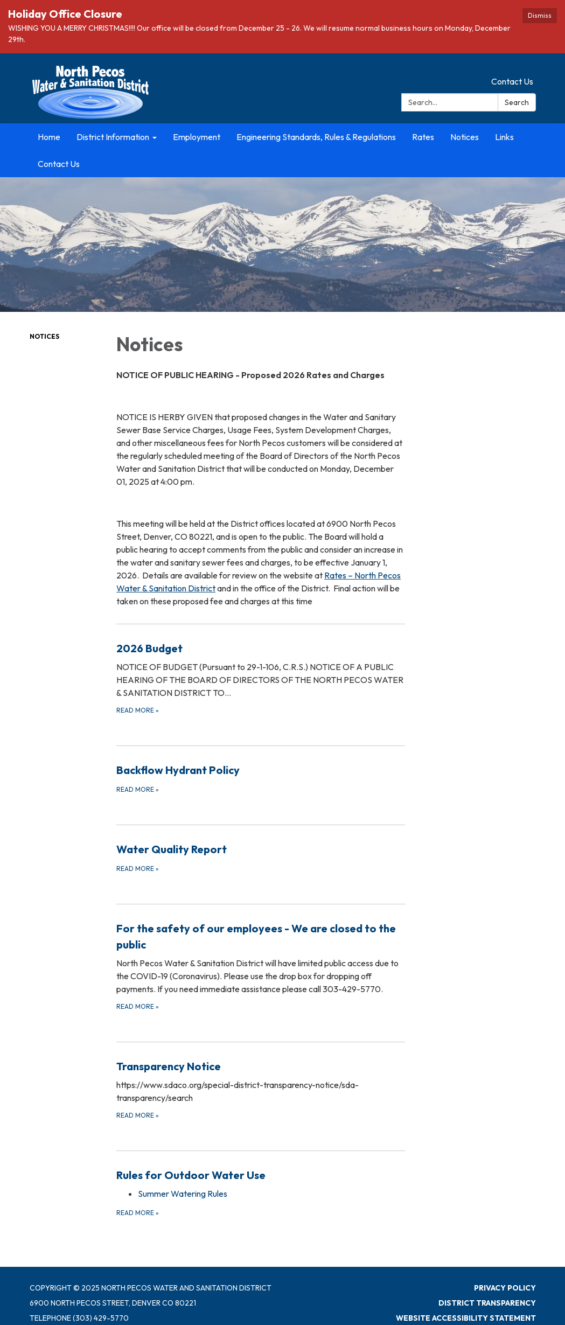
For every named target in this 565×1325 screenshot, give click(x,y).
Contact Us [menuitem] (59, 163)
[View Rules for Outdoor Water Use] (260, 1175)
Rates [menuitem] (423, 136)
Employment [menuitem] (196, 136)
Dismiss (540, 15)
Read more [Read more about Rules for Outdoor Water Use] (137, 1213)
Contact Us (512, 81)
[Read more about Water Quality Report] (260, 857)
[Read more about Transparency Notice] (260, 1089)
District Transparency (487, 1303)
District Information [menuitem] (112, 136)
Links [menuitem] (504, 136)
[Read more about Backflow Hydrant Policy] (260, 778)
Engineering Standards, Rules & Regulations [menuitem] (316, 136)
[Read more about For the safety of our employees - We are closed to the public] (260, 966)
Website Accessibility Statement (466, 1318)
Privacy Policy (505, 1288)
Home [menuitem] (49, 136)
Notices (44, 336)
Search (517, 102)
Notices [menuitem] (464, 136)
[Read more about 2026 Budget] (260, 678)
